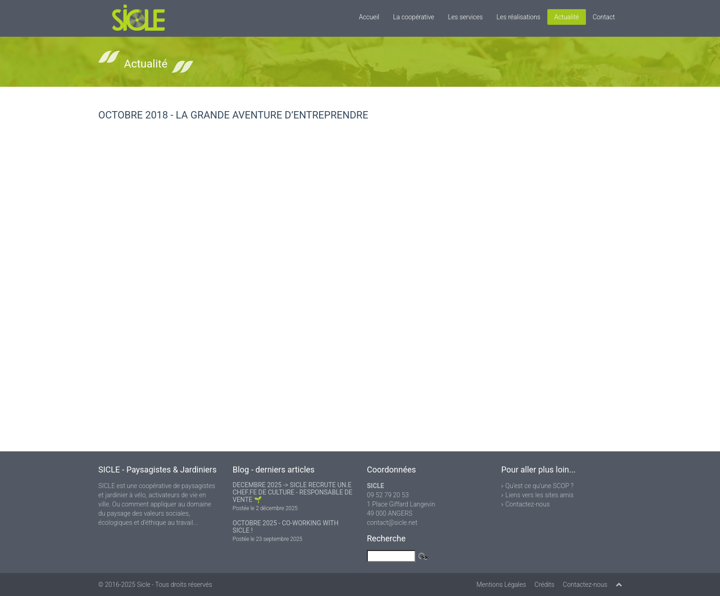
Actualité (566, 17)
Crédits (544, 584)
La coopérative (413, 17)
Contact (604, 17)
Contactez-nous (528, 504)
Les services (465, 17)
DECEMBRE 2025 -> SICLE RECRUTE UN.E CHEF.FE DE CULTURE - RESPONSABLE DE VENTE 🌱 (293, 492)
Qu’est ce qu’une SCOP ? (540, 485)
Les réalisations (518, 17)
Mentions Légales (501, 584)
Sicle (143, 584)
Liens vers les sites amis (540, 495)
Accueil (369, 17)
